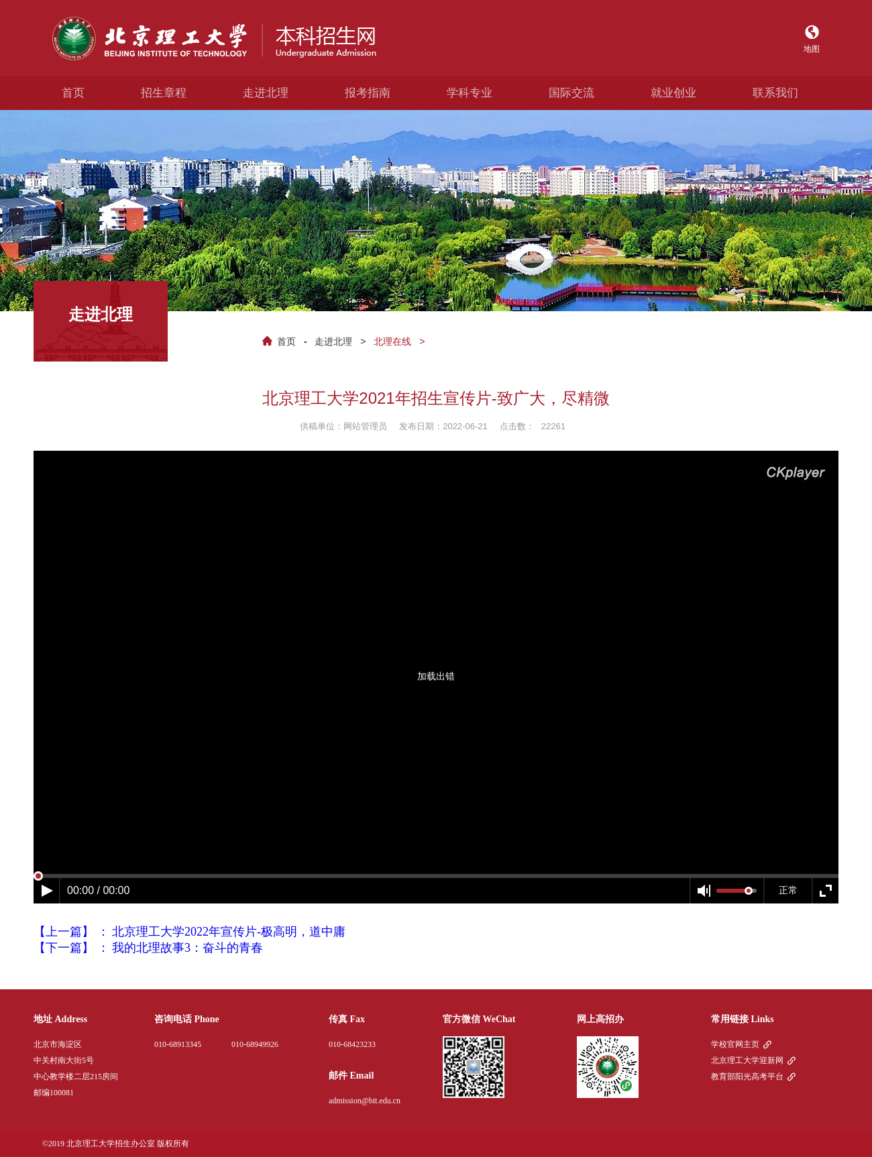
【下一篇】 (148, 947)
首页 (73, 93)
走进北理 (265, 93)
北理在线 (392, 341)
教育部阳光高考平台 (747, 1076)
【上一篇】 (189, 931)
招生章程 (163, 93)
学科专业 (469, 93)
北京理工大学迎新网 (747, 1060)
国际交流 (571, 93)
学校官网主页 (735, 1044)
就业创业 (673, 93)
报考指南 (367, 93)
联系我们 (775, 93)
